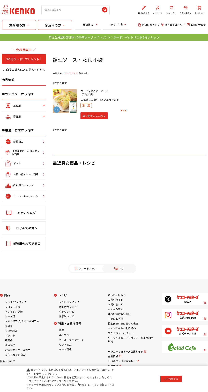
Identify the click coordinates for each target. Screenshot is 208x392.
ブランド (10, 335)
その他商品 (11, 330)
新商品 (9, 340)
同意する (171, 379)
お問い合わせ (115, 304)
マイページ (158, 10)
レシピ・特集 (115, 24)
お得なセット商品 (15, 354)
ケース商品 (65, 349)
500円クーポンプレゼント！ (24, 59)
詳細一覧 (83, 73)
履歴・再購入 (185, 10)
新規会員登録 (144, 10)
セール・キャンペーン (71, 339)
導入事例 (64, 335)
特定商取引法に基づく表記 (123, 323)
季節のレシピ (66, 311)
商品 (7, 295)
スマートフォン (88, 268)
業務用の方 (17, 25)
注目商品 (10, 345)
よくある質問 (115, 309)
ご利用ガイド (115, 299)
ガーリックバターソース (94, 90)
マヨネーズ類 (12, 306)
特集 (61, 330)
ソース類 (10, 316)
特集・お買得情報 (69, 323)
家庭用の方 (53, 25)
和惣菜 (9, 326)
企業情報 (113, 356)
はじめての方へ (117, 294)
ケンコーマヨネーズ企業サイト (125, 351)
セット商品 (65, 344)
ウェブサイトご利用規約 (122, 328)
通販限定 (88, 24)
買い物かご (199, 10)
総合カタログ (7, 361)
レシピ (62, 295)
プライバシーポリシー (120, 333)
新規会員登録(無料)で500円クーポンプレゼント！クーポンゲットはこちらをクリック (104, 37)
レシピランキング (69, 302)
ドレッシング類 (14, 311)
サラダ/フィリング (15, 302)
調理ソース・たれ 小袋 (78, 59)
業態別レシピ (66, 316)
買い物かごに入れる (94, 115)
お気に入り (172, 10)
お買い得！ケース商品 (17, 350)
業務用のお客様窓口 (119, 314)
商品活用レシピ (68, 306)
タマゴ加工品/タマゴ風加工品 (22, 321)
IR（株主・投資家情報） (122, 361)
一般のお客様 (115, 318)
